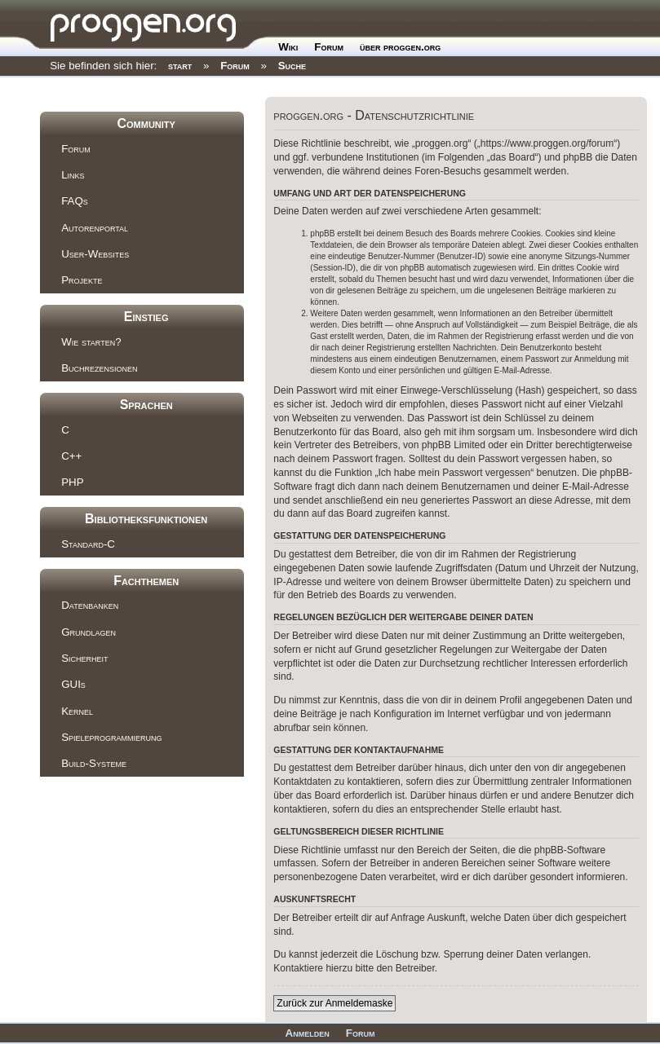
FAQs (74, 201)
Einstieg (146, 317)
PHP (72, 482)
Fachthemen (146, 581)
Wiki (288, 47)
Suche (292, 65)
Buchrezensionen (99, 368)
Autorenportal (94, 228)
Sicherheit (84, 658)
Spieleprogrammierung (111, 737)
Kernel (77, 711)
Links (72, 175)
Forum (328, 47)
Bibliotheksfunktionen (146, 519)
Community (146, 123)
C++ (71, 456)
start (180, 65)
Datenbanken (89, 605)
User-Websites (95, 254)
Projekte (81, 280)
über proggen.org (400, 47)
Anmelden (308, 1033)
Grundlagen (88, 632)
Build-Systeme (93, 763)
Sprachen (146, 405)
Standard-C (88, 544)
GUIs (73, 684)
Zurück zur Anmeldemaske (334, 1003)
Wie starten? (91, 342)
